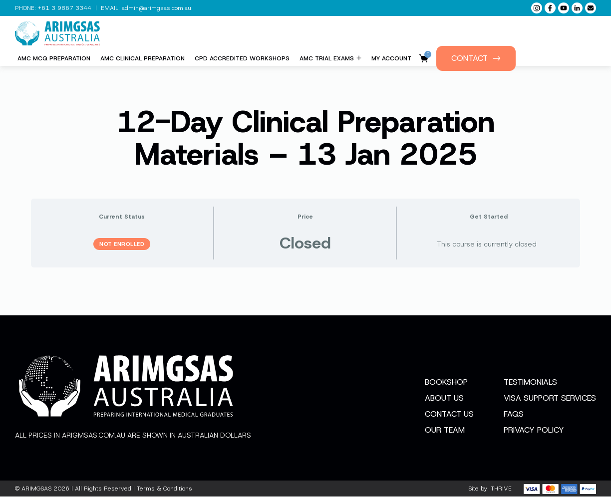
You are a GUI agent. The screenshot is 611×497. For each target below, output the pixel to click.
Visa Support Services (550, 398)
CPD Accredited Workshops (242, 58)
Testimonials (530, 382)
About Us (444, 398)
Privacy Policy (534, 430)
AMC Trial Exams (330, 58)
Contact (476, 58)
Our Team (445, 430)
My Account (391, 58)
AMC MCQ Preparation (53, 58)
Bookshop (446, 382)
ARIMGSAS (36, 489)
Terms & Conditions (164, 489)
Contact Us (449, 414)
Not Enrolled (121, 244)
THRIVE (501, 489)
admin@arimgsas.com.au (156, 8)
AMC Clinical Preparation (142, 58)
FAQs (514, 414)
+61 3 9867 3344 (64, 8)
